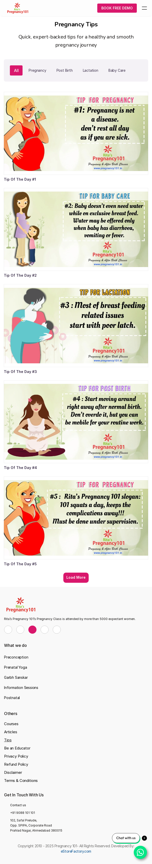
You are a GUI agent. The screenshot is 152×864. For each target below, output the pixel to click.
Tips (7, 740)
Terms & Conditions (21, 780)
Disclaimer (13, 772)
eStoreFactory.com (76, 851)
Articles (10, 731)
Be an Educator (17, 748)
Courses (11, 723)
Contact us (18, 805)
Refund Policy (16, 764)
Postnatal (12, 698)
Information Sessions (21, 687)
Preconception (16, 657)
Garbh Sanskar (16, 677)
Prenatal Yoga (15, 667)
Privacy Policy (16, 756)
